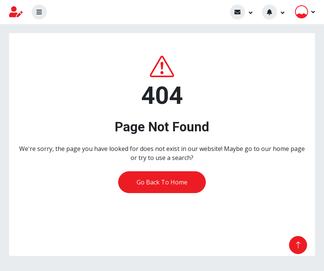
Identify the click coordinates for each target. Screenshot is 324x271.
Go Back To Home (162, 182)
